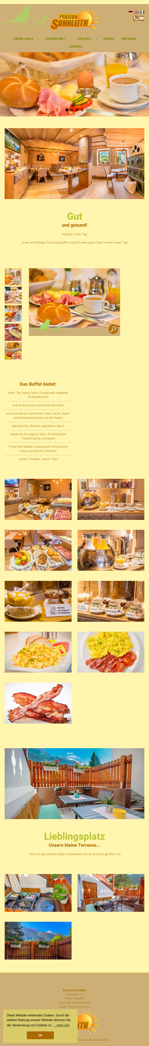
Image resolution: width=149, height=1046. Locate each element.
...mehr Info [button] (62, 1025)
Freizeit (85, 39)
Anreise (75, 47)
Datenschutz (101, 1040)
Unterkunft (55, 39)
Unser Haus (23, 39)
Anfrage (128, 39)
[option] (13, 276)
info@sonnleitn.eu (78, 1007)
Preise (108, 39)
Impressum (80, 1040)
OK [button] (40, 1035)
